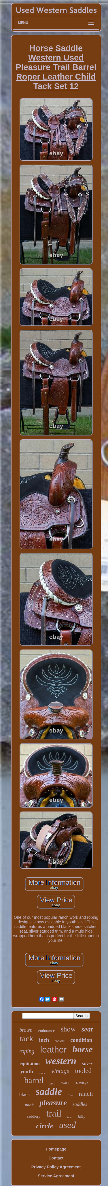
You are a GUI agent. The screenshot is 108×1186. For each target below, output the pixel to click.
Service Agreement (56, 1176)
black (24, 1094)
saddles (80, 1104)
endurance (46, 1031)
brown (25, 1030)
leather (53, 1049)
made (42, 1073)
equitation (29, 1063)
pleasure (53, 1102)
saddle (49, 1091)
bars (70, 1117)
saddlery (33, 1116)
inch (44, 1040)
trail (53, 1113)
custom (60, 1041)
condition (81, 1040)
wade (65, 1082)
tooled (83, 1070)
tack (26, 1038)
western (61, 1060)
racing (82, 1082)
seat (87, 1029)
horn (52, 1083)
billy (81, 1116)
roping (27, 1051)
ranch (86, 1093)
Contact (55, 1158)
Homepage (56, 1149)
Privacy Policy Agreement (56, 1167)
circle (44, 1126)
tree (70, 1095)
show (68, 1029)
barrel (34, 1080)
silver (87, 1063)
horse (82, 1049)
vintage (60, 1071)
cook (29, 1105)
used (67, 1125)
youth (26, 1071)
